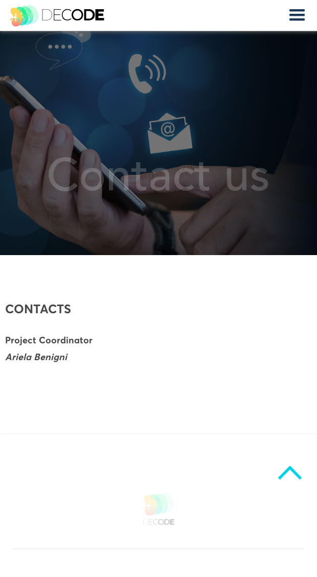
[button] (297, 15)
